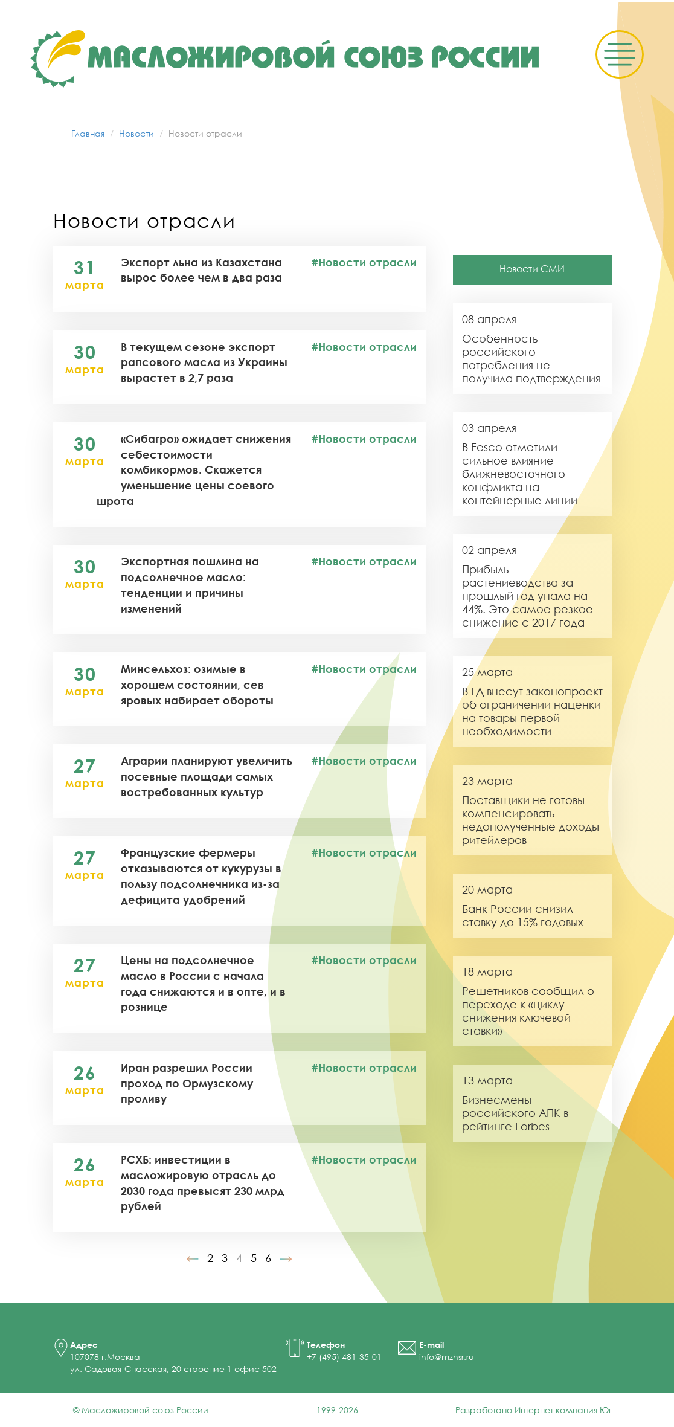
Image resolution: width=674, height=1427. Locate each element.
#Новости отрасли (364, 262)
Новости (136, 133)
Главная (87, 133)
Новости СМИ (532, 269)
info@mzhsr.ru (446, 1356)
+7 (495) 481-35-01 (344, 1356)
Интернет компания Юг (563, 1410)
